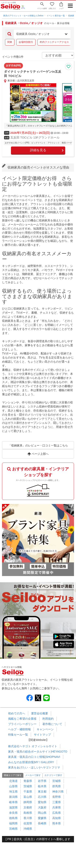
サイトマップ (42, 734)
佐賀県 (28, 823)
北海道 (13, 781)
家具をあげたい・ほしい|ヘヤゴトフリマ (34, 767)
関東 (9, 42)
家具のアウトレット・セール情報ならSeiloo (23, 15)
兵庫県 (56, 807)
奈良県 (13, 812)
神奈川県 (58, 791)
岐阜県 (13, 802)
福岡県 (13, 823)
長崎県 (42, 823)
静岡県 (28, 802)
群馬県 (56, 786)
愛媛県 (42, 818)
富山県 (28, 796)
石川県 (42, 796)
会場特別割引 (26, 42)
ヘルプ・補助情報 (19, 729)
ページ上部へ (38, 453)
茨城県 (28, 786)
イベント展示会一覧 (56, 15)
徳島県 (13, 818)
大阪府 (42, 807)
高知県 (56, 818)
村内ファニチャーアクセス (54, 42)
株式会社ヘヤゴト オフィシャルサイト (32, 746)
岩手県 (42, 781)
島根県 (28, 812)
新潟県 (13, 796)
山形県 (13, 786)
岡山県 (42, 812)
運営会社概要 (39, 713)
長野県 (56, 796)
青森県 (28, 781)
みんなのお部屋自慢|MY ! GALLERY (31, 762)
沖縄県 (28, 828)
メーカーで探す (33, 775)
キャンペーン (45, 729)
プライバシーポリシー (22, 724)
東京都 (42, 791)
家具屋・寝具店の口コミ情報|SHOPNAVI (34, 756)
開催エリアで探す (13, 775)
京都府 (28, 807)
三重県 (56, 802)
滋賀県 (13, 807)
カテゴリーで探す (53, 775)
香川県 (28, 818)
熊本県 (56, 823)
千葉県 (28, 791)
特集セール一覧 (18, 734)
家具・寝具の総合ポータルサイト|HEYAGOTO (37, 751)
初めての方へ (16, 713)
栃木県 (42, 786)
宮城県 (56, 781)
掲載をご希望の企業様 (22, 718)
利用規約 (48, 718)
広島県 (56, 812)
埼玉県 (13, 791)
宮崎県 (13, 828)
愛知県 (42, 802)
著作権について (52, 724)
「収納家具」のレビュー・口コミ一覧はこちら (38, 445)
